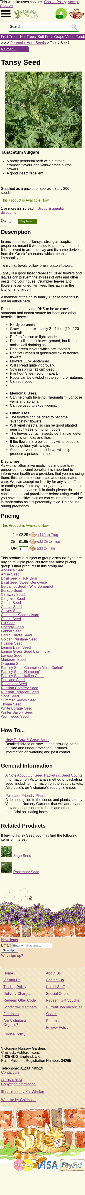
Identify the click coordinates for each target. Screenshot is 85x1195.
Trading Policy (14, 987)
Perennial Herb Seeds (28, 43)
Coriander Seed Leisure (20, 615)
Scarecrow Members (20, 1007)
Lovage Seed (11, 655)
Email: (6, 945)
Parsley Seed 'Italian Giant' (22, 676)
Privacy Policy (57, 1027)
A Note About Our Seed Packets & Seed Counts (44, 775)
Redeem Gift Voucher (63, 1000)
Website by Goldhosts (18, 1100)
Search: (16, 26)
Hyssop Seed (11, 643)
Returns (52, 1021)
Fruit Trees (9, 37)
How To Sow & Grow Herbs (27, 740)
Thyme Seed (11, 704)
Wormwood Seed (15, 716)
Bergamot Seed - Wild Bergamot (27, 586)
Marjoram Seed (13, 659)
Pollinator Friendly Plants (25, 796)
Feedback (11, 1014)
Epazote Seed (12, 627)
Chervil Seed (11, 607)
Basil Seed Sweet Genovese (24, 582)
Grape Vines (64, 37)
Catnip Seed (11, 603)
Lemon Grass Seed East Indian (26, 651)
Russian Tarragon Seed (20, 692)
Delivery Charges (17, 993)
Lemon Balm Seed (16, 647)
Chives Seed (11, 611)
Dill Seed (8, 623)
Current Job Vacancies (64, 1007)
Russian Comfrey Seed (19, 688)
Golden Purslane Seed (19, 639)
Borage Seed (11, 590)
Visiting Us (11, 980)
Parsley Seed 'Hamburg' (20, 672)
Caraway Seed (13, 594)
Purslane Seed (13, 680)
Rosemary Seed (14, 684)
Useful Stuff (55, 987)
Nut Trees (28, 37)
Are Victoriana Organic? (14, 1023)
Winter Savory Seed (17, 712)
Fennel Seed (11, 631)
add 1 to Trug (47, 535)
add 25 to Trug (48, 541)
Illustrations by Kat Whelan (22, 1092)
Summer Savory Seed (18, 700)
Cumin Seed (11, 619)
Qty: (5, 221)
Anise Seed (10, 574)
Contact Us (55, 980)
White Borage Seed (16, 708)
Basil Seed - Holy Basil (19, 578)
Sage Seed (10, 696)
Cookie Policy (55, 2)
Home (8, 973)
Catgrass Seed (13, 599)
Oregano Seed (12, 664)
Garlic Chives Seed (16, 635)
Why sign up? (12, 956)
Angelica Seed (12, 570)
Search (52, 1014)
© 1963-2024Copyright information (18, 1082)
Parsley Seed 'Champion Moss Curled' (32, 668)
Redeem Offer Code (19, 1000)
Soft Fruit (45, 37)
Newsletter (9, 940)
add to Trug (46, 548)
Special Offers (57, 993)
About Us (53, 973)
